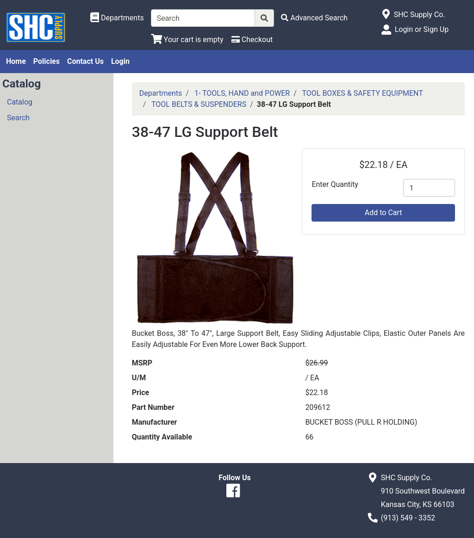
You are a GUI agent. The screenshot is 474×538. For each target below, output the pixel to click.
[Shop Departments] (117, 18)
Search (18, 117)
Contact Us (85, 61)
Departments (160, 93)
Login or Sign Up (422, 29)
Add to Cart (383, 212)
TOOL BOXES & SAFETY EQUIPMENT (362, 93)
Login (120, 61)
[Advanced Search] (314, 17)
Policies (46, 61)
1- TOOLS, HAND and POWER (242, 93)
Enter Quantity (335, 184)
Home (16, 61)
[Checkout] (252, 39)
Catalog (19, 102)
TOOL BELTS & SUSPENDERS (198, 104)
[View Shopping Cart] (187, 39)
